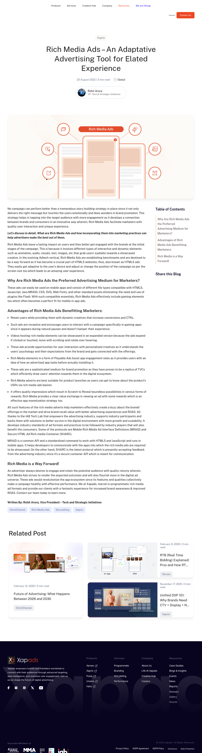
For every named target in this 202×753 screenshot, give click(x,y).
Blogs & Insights (177, 670)
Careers (146, 680)
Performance (121, 680)
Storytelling (63, 509)
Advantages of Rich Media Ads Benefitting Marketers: (173, 240)
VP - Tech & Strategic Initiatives (104, 94)
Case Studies (176, 665)
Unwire (92, 680)
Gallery (173, 695)
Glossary (174, 690)
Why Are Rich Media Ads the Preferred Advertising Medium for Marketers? (173, 224)
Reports (173, 685)
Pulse (91, 675)
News (172, 680)
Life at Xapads (149, 670)
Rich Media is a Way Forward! (169, 254)
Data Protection (188, 747)
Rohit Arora (95, 91)
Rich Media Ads (41, 509)
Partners (172, 15)
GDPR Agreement (141, 747)
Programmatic (121, 665)
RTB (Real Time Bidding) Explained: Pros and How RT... (174, 560)
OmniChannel (17, 509)
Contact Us (185, 15)
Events (172, 675)
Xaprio (79, 509)
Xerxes (92, 665)
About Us (146, 665)
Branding (118, 670)
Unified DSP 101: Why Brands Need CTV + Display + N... (175, 599)
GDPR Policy (158, 747)
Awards (173, 700)
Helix (91, 685)
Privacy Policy (123, 747)
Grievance (172, 747)
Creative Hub (148, 675)
